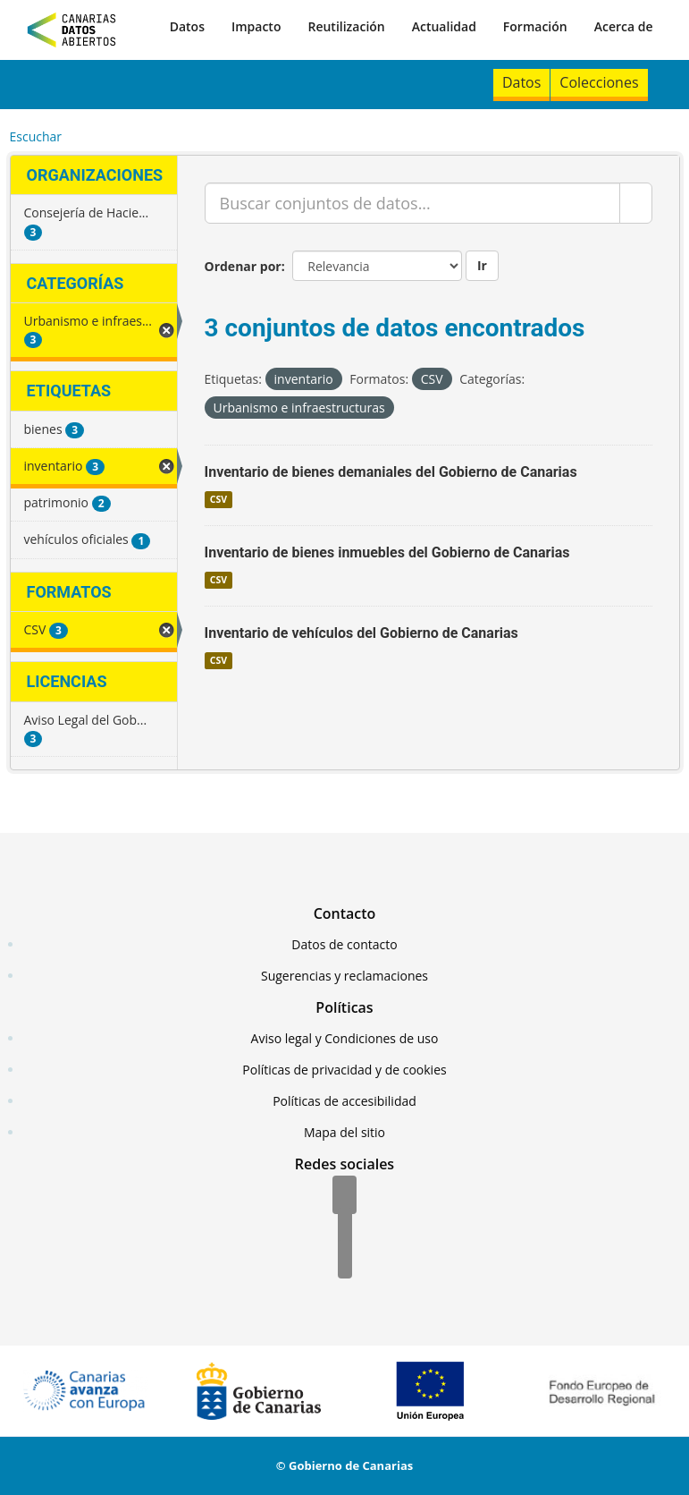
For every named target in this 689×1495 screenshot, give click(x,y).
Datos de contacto (344, 944)
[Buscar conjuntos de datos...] (412, 203)
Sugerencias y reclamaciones (344, 975)
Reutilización (345, 26)
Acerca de (623, 26)
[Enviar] (635, 203)
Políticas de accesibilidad (344, 1100)
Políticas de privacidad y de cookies (344, 1069)
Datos (187, 26)
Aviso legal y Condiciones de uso (345, 1038)
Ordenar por (243, 266)
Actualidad (444, 26)
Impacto (256, 26)
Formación (535, 26)
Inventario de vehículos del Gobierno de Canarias (361, 632)
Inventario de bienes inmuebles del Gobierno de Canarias (387, 552)
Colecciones (598, 82)
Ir (482, 265)
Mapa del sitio (344, 1132)
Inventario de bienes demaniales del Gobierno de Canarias (391, 471)
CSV (218, 499)
